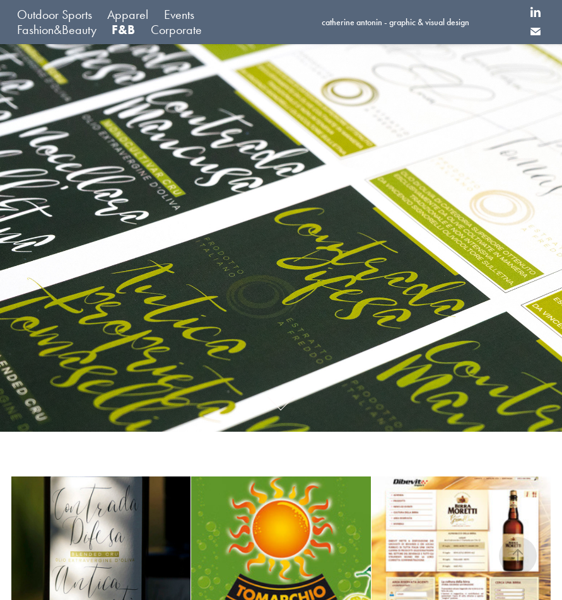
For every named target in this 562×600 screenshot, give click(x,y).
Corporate (176, 29)
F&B (123, 29)
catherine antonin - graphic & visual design (395, 22)
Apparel (127, 14)
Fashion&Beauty (57, 29)
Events (179, 14)
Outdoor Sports (54, 14)
